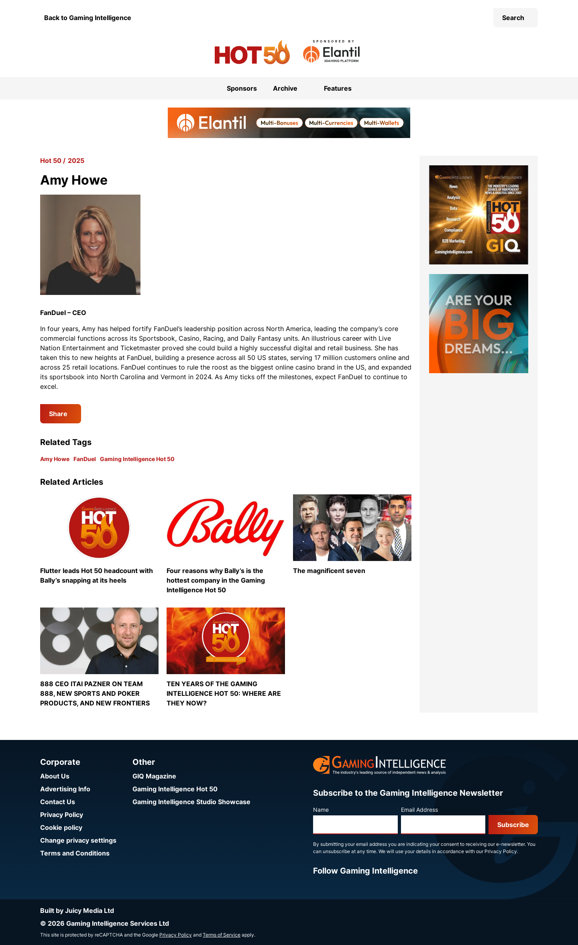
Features (338, 88)
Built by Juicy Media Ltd (77, 910)
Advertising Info (65, 789)
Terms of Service (221, 935)
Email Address (419, 809)
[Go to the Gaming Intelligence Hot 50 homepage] (252, 52)
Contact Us (57, 802)
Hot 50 (50, 160)
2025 (76, 160)
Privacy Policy (61, 815)
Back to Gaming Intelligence (87, 18)
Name (321, 809)
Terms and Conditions (75, 853)
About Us (54, 776)
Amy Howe (54, 458)
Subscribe (513, 825)
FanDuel (84, 458)
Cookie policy (61, 827)
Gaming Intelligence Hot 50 (137, 458)
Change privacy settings (78, 840)
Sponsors (242, 88)
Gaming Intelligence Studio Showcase (191, 802)
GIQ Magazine (154, 776)
